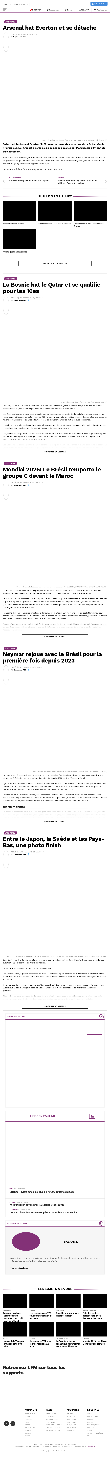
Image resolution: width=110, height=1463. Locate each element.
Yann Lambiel (71, 1420)
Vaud (27, 1423)
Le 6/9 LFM (70, 1418)
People (90, 1423)
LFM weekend (71, 1429)
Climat (27, 1418)
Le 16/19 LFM (71, 1426)
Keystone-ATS (19, 37)
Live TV (84, 10)
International (30, 1429)
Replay (69, 10)
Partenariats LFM (53, 1431)
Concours (91, 1415)
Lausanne (28, 1420)
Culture (28, 1434)
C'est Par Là (71, 1423)
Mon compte (99, 4)
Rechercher (100, 10)
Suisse (27, 1426)
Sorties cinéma (93, 1418)
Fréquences (50, 1423)
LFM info (69, 1415)
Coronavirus (30, 1415)
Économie (28, 1431)
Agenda (90, 1420)
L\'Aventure (70, 1431)
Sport (27, 1437)
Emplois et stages (53, 1429)
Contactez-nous (21, 4)
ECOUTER (35, 10)
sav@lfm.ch (91, 1448)
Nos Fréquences (93, 1426)
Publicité (7, 4)
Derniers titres (52, 1420)
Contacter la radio (54, 1426)
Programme (53, 10)
